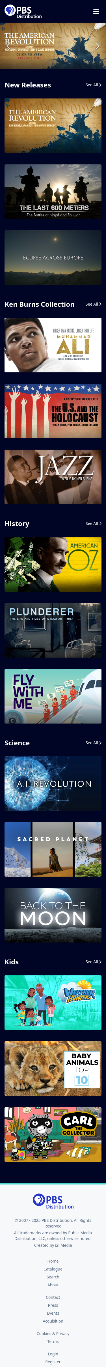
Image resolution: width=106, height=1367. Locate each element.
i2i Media (63, 1245)
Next (97, 45)
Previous (9, 45)
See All (93, 84)
